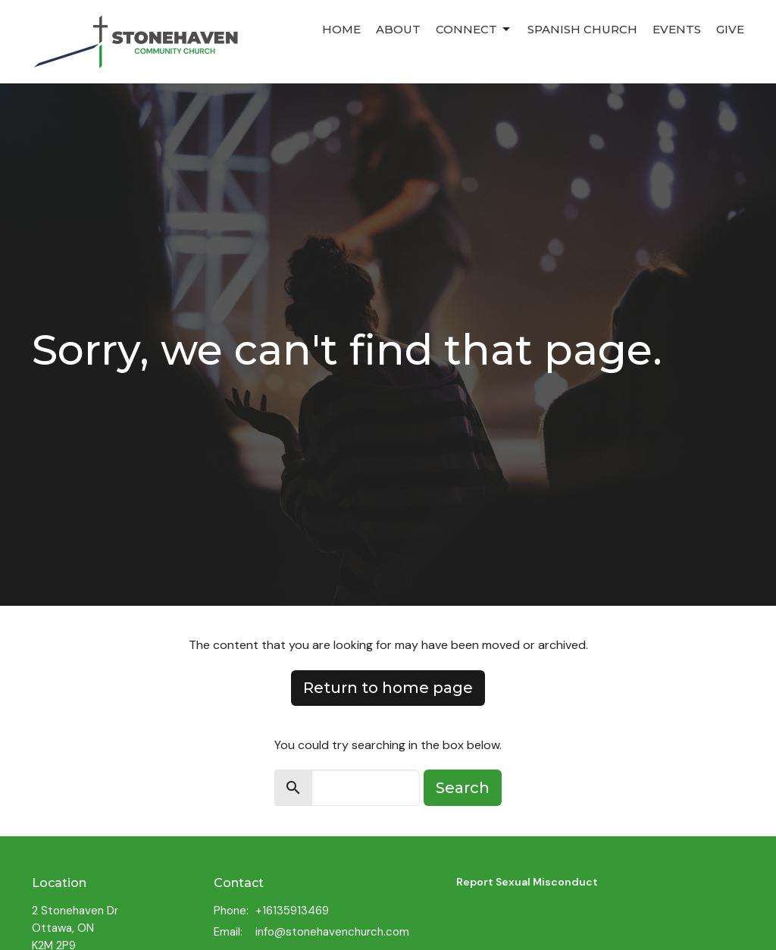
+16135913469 (292, 910)
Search (463, 788)
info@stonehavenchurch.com (332, 931)
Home (341, 29)
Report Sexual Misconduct (527, 882)
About (398, 29)
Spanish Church (582, 29)
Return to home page (388, 688)
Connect (474, 29)
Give (730, 29)
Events (676, 29)
